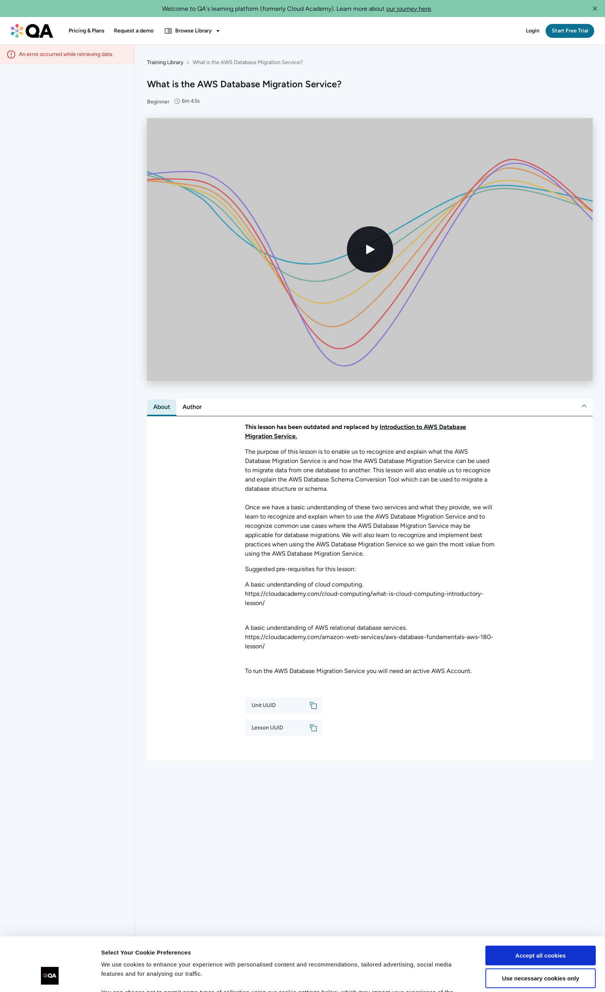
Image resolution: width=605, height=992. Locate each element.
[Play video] (370, 249)
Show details (119, 976)
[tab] (161, 407)
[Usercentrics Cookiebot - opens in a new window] (50, 977)
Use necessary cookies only (540, 932)
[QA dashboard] (32, 31)
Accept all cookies (540, 909)
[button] (595, 8)
